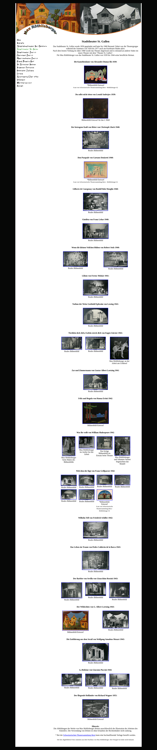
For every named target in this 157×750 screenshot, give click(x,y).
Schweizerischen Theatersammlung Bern (79, 735)
